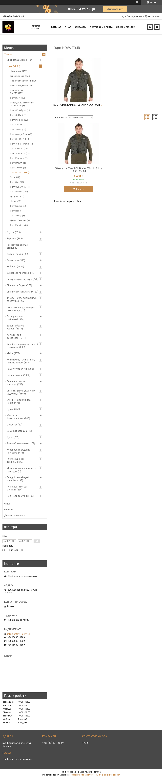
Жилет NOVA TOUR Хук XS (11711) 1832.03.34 (78, 170)
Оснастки (12, 424)
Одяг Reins (15, 211)
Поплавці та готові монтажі (17, 488)
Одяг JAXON (16, 167)
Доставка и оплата (101, 27)
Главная (56, 27)
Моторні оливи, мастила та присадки (21, 469)
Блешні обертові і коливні (16, 327)
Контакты (80, 27)
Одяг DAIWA (16, 163)
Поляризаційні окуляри (19, 279)
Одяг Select (15, 129)
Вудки (10, 409)
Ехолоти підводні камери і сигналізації (21, 308)
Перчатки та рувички (20, 81)
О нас (68, 27)
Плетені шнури (14, 375)
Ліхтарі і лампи (15, 254)
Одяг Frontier (16, 225)
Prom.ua (97, 772)
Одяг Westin (16, 191)
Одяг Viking (15, 215)
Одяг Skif (14, 182)
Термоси (11, 238)
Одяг (9, 66)
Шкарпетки (15, 71)
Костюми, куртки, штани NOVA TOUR (76, 104)
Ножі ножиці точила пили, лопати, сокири (21, 361)
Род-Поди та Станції (18, 496)
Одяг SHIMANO (17, 153)
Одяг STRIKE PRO (18, 139)
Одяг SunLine (16, 124)
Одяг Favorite (16, 148)
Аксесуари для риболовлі (15, 318)
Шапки (13, 201)
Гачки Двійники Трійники (15, 460)
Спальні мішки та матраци (16, 383)
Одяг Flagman (17, 158)
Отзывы (8, 509)
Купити (80, 189)
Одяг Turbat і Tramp (19, 144)
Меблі (10, 353)
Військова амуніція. (17, 60)
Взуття (10, 232)
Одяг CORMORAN (18, 187)
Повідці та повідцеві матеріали (18, 479)
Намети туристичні (17, 369)
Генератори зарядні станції (17, 246)
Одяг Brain (15, 98)
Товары (8, 54)
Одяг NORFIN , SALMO (17, 91)
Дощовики (15, 196)
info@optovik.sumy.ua (18, 634)
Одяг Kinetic (16, 206)
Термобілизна (17, 76)
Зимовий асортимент (18, 443)
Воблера (11, 266)
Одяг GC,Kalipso (18, 110)
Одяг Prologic (16, 120)
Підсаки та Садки (16, 285)
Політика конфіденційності (107, 775)
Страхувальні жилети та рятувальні (22, 104)
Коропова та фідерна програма (18, 451)
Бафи (12, 177)
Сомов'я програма (17, 431)
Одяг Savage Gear (18, 134)
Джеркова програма (18, 273)
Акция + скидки (125, 27)
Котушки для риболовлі (14, 336)
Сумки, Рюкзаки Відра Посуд (19, 401)
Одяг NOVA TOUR (18, 172)
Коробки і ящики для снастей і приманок (22, 345)
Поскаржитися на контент (81, 775)
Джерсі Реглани (18, 220)
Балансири (13, 260)
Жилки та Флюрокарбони (15, 417)
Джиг (10, 437)
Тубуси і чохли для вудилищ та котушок (22, 299)
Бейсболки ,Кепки (19, 85)
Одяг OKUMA (16, 115)
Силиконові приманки (18, 291)
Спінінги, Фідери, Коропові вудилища (21, 392)
